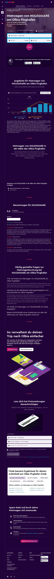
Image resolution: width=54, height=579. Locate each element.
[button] (2, 2)
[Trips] (2, 19)
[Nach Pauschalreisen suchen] (2, 15)
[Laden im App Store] (36, 63)
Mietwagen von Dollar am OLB (16, 490)
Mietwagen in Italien (17, 9)
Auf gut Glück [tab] (40, 481)
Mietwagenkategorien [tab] (15, 481)
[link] (12, 349)
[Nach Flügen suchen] (2, 6)
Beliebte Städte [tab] (44, 477)
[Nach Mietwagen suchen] (2, 12)
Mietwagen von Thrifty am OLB (37, 490)
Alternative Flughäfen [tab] (32, 477)
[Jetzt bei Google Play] (28, 63)
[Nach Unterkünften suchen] (2, 9)
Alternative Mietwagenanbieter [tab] (17, 477)
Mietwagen (9, 9)
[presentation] (36, 63)
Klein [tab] (29, 96)
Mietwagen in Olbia (37, 9)
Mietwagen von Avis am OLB (15, 488)
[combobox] (11, 31)
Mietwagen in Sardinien (27, 9)
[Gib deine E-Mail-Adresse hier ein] (31, 445)
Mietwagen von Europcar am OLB (16, 492)
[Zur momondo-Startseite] (9, 2)
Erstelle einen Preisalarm (32, 533)
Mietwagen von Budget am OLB (37, 488)
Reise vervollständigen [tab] (28, 481)
